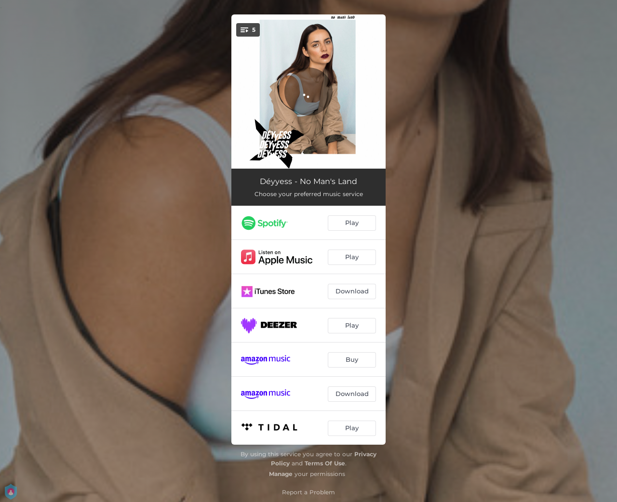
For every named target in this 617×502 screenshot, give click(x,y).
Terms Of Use (325, 463)
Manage (281, 473)
